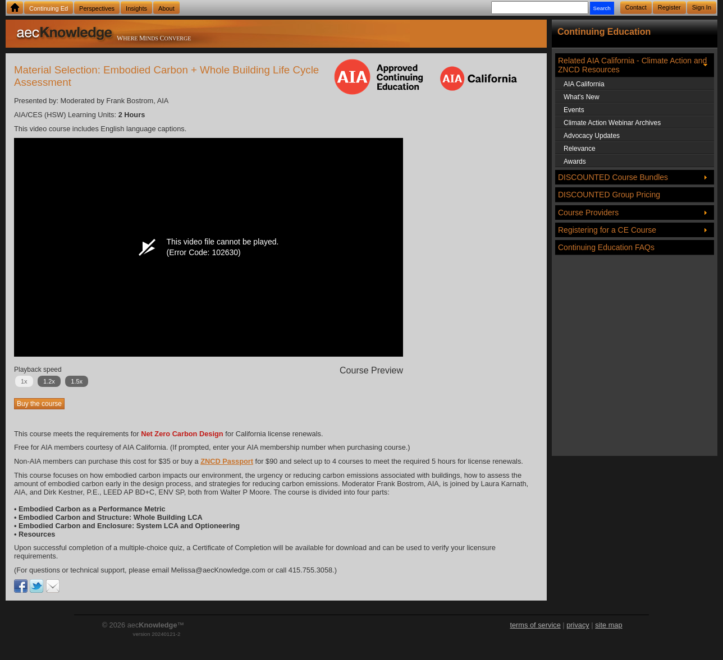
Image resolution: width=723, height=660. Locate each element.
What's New (582, 97)
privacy (577, 625)
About (166, 8)
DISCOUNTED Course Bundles (613, 177)
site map (608, 625)
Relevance (580, 149)
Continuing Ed (48, 8)
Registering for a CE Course (607, 229)
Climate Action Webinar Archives (612, 123)
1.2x (49, 381)
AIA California (584, 84)
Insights (136, 8)
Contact (636, 7)
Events (574, 110)
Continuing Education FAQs (606, 247)
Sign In (701, 7)
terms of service (535, 625)
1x (24, 381)
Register (669, 7)
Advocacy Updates (592, 136)
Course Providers (588, 212)
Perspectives (97, 8)
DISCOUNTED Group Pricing (609, 194)
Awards (575, 161)
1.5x (77, 381)
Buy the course (39, 404)
